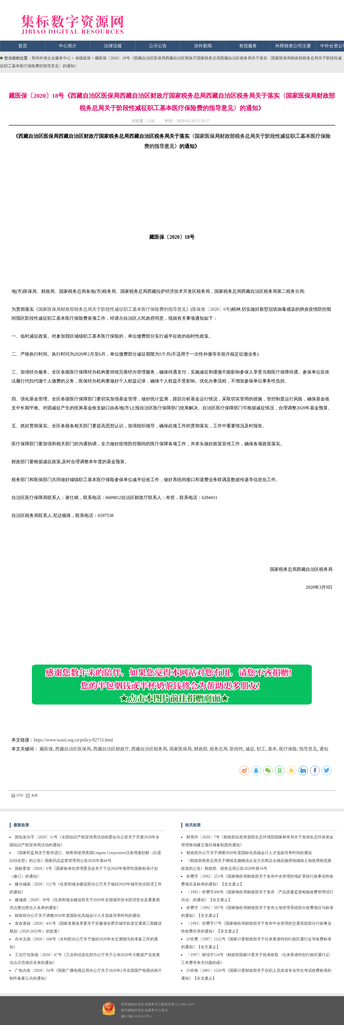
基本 (272, 748)
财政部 (200, 748)
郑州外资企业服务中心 (51, 58)
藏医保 (46, 748)
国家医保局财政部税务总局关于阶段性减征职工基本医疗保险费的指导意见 (112, 309)
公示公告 (158, 45)
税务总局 (219, 748)
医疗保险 (288, 748)
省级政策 (83, 58)
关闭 (32, 795)
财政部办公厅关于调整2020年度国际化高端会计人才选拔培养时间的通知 (77, 915)
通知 (323, 748)
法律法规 (113, 45)
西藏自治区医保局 (73, 748)
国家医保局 (180, 748)
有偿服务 (248, 45)
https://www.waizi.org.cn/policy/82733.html (73, 740)
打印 (17, 795)
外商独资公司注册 (293, 45)
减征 (249, 748)
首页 (22, 45)
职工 (261, 748)
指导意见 (308, 748)
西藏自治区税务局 (149, 748)
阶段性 (236, 748)
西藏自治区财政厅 (111, 748)
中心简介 (68, 45)
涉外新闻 (203, 45)
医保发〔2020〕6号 (211, 309)
